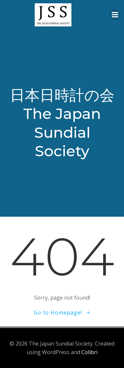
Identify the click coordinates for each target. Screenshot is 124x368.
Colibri (89, 352)
